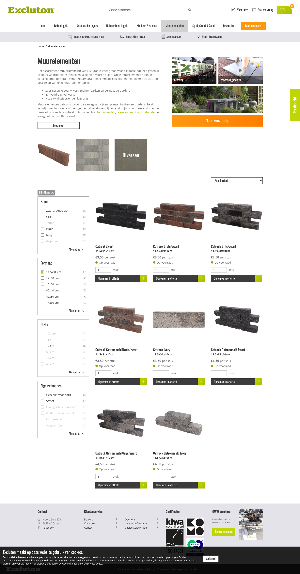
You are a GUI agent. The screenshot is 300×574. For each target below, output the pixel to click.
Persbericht (295, 105)
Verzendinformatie (136, 523)
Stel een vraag (262, 9)
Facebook (48, 527)
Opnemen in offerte (122, 278)
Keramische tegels (87, 25)
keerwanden (125, 112)
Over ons (130, 519)
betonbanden (106, 112)
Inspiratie (228, 25)
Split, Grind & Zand (203, 25)
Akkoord (210, 559)
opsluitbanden (146, 112)
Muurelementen (175, 25)
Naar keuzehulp (217, 120)
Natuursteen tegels (117, 25)
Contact (88, 527)
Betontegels (61, 25)
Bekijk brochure (223, 531)
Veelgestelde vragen (136, 527)
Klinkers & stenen (147, 25)
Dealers (88, 519)
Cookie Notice (69, 563)
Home (42, 25)
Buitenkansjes (253, 25)
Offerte (285, 9)
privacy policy (94, 563)
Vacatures (239, 10)
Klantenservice (93, 511)
